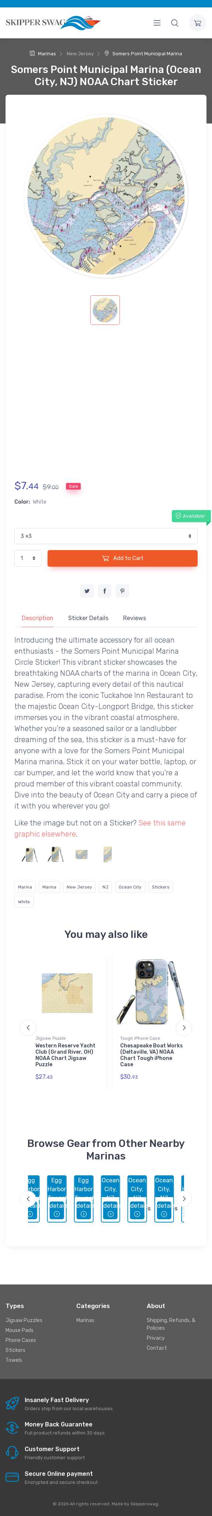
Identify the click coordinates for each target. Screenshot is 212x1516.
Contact (157, 1348)
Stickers (161, 887)
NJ (105, 887)
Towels (14, 1360)
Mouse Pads (20, 1330)
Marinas (43, 53)
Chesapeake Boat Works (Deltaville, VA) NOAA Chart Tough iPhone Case (151, 1055)
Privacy (156, 1338)
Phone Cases (21, 1340)
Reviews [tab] (134, 618)
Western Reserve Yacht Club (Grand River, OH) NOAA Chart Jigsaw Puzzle (65, 1055)
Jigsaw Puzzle (50, 1038)
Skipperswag (144, 1503)
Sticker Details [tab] (88, 618)
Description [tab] (37, 618)
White (24, 901)
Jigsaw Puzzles (24, 1320)
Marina (25, 887)
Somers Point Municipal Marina (143, 53)
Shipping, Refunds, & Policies (171, 1324)
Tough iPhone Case (140, 1038)
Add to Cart (122, 558)
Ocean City (130, 887)
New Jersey (79, 887)
